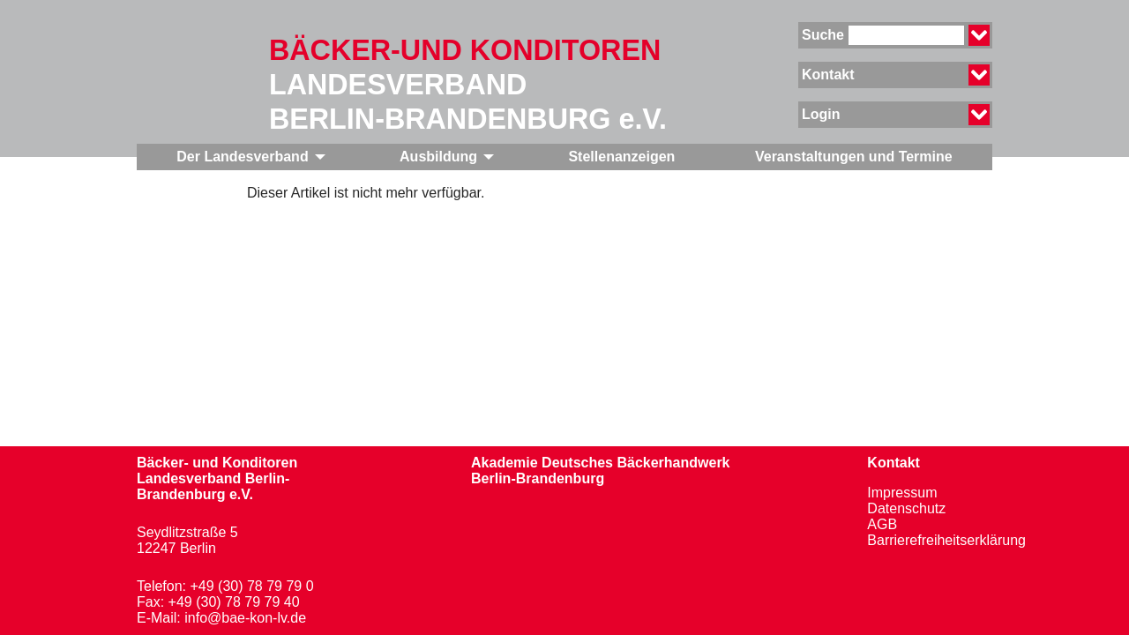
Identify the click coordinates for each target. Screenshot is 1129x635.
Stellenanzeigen (621, 156)
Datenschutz (906, 508)
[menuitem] (248, 157)
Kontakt (893, 462)
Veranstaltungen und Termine (854, 156)
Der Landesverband (242, 156)
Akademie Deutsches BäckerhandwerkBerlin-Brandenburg (600, 470)
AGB (882, 524)
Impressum (902, 492)
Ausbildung (438, 156)
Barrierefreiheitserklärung (946, 540)
